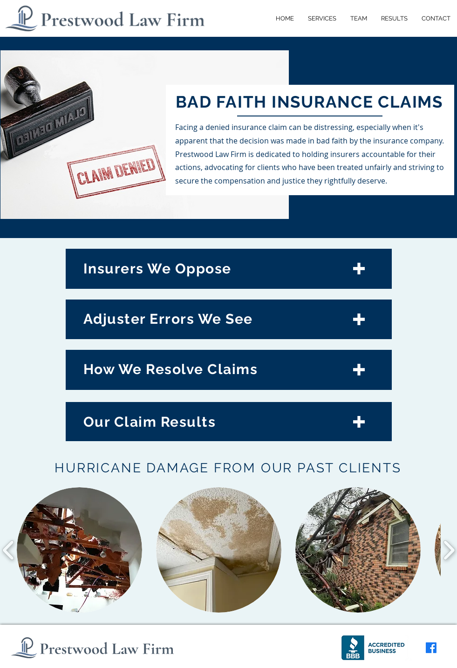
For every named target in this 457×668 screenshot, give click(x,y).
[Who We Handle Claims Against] (229, 267)
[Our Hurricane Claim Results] (229, 422)
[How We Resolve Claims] (229, 369)
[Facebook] (431, 647)
